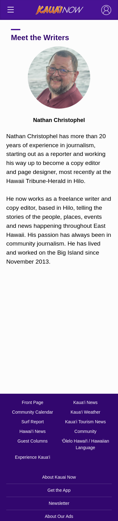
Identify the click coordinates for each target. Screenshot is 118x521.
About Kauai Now (59, 477)
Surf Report (32, 421)
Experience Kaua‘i (32, 457)
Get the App (59, 490)
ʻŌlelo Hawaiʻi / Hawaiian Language (85, 444)
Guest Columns (32, 441)
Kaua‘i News (85, 402)
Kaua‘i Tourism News (85, 421)
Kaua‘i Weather (85, 412)
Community (85, 431)
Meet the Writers (40, 37)
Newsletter (59, 503)
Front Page (32, 402)
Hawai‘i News (32, 431)
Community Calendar (32, 412)
